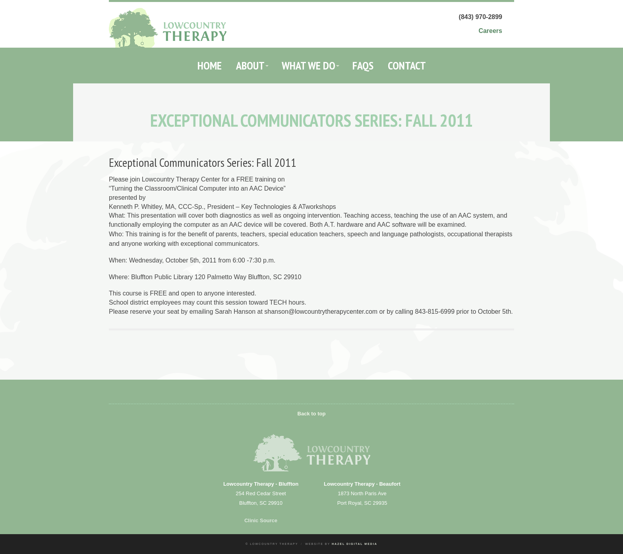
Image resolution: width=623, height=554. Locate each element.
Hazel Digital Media (354, 543)
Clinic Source (260, 520)
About (250, 65)
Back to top (312, 414)
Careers (490, 30)
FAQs (362, 65)
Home (209, 65)
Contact (407, 65)
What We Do (308, 65)
